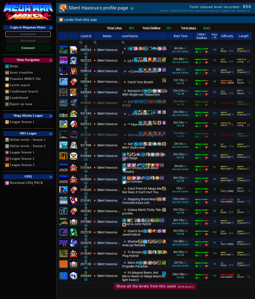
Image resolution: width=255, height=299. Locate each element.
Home (14, 66)
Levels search (20, 85)
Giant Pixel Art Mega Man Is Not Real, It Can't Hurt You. (144, 190)
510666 (85, 156)
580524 (85, 50)
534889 (85, 103)
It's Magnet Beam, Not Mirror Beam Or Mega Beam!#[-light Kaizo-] (144, 276)
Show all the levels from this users (155, 286)
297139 (85, 264)
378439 (85, 190)
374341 (85, 200)
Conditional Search (24, 91)
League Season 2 (22, 158)
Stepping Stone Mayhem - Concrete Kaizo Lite (142, 201)
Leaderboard (19, 97)
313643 (85, 253)
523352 (85, 134)
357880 (85, 221)
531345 (85, 113)
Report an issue (21, 104)
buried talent (180, 51)
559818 (85, 71)
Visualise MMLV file (25, 78)
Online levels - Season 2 (28, 146)
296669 (85, 276)
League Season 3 (22, 165)
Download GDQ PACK (26, 182)
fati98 (180, 83)
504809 (85, 179)
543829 (85, 92)
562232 (85, 60)
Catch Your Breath (140, 82)
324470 (85, 243)
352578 (85, 232)
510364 (85, 167)
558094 (85, 81)
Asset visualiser (21, 72)
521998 (85, 145)
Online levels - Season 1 (28, 139)
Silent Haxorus (107, 50)
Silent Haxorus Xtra (109, 81)
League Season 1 (22, 122)
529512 (85, 124)
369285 (85, 211)
